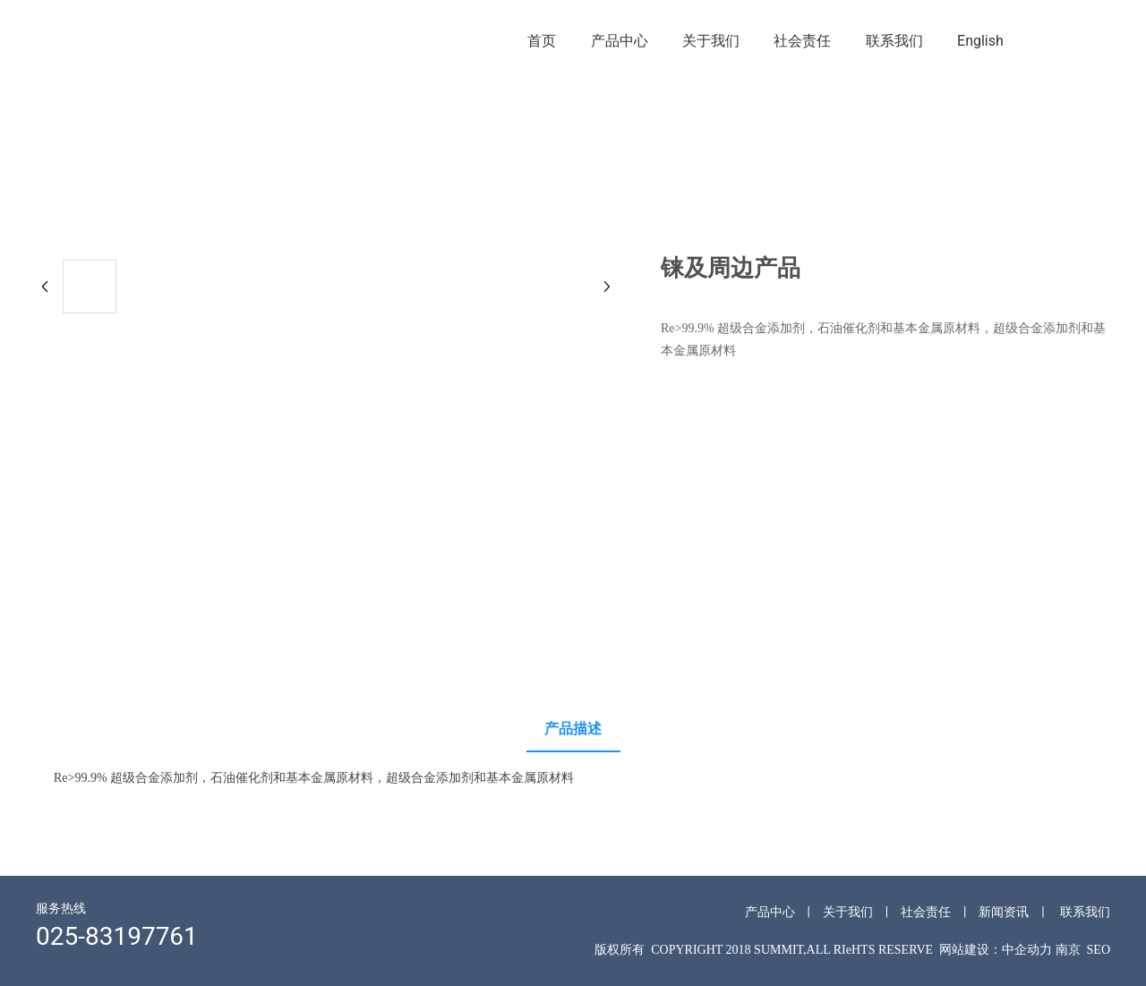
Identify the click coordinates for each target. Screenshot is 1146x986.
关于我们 (848, 912)
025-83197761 (117, 936)
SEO (1098, 949)
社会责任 (926, 912)
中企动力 (1027, 949)
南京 (1068, 949)
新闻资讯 (1004, 912)
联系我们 (1085, 912)
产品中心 (770, 912)
